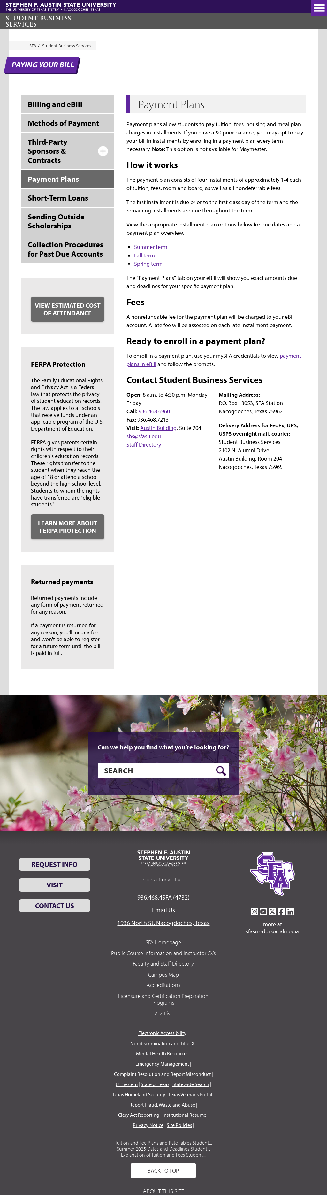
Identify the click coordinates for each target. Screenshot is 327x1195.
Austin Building (158, 428)
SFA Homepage (163, 942)
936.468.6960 (154, 411)
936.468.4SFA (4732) (163, 897)
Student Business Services (38, 21)
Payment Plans (53, 179)
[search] (163, 770)
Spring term (148, 263)
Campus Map (163, 974)
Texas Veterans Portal (190, 1094)
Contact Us (54, 905)
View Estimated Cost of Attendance (68, 309)
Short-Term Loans (58, 198)
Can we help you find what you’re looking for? (163, 747)
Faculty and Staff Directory (163, 963)
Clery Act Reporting (138, 1115)
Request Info (54, 864)
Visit (55, 884)
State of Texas (155, 1084)
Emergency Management (162, 1064)
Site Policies (179, 1125)
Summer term (150, 246)
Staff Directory (143, 444)
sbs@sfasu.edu (143, 436)
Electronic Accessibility (162, 1033)
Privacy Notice (148, 1125)
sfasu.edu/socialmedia (272, 931)
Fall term (144, 255)
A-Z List (163, 1013)
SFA (32, 46)
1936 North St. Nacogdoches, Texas (163, 923)
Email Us (163, 910)
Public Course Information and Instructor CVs (163, 953)
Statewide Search (190, 1084)
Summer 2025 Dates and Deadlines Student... (163, 1148)
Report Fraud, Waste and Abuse (162, 1104)
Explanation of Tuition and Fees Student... (163, 1155)
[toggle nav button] (319, 8)
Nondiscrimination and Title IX (162, 1043)
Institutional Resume (184, 1115)
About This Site (163, 1191)
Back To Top (163, 1170)
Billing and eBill (55, 104)
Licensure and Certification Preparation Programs (163, 999)
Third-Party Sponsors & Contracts (47, 151)
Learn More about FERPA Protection (67, 526)
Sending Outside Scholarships (56, 221)
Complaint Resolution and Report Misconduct (162, 1074)
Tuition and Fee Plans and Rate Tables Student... (163, 1142)
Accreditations (163, 985)
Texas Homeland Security (138, 1094)
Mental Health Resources (162, 1053)
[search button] (221, 770)
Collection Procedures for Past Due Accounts (65, 249)
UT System (127, 1084)
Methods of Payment (63, 123)
